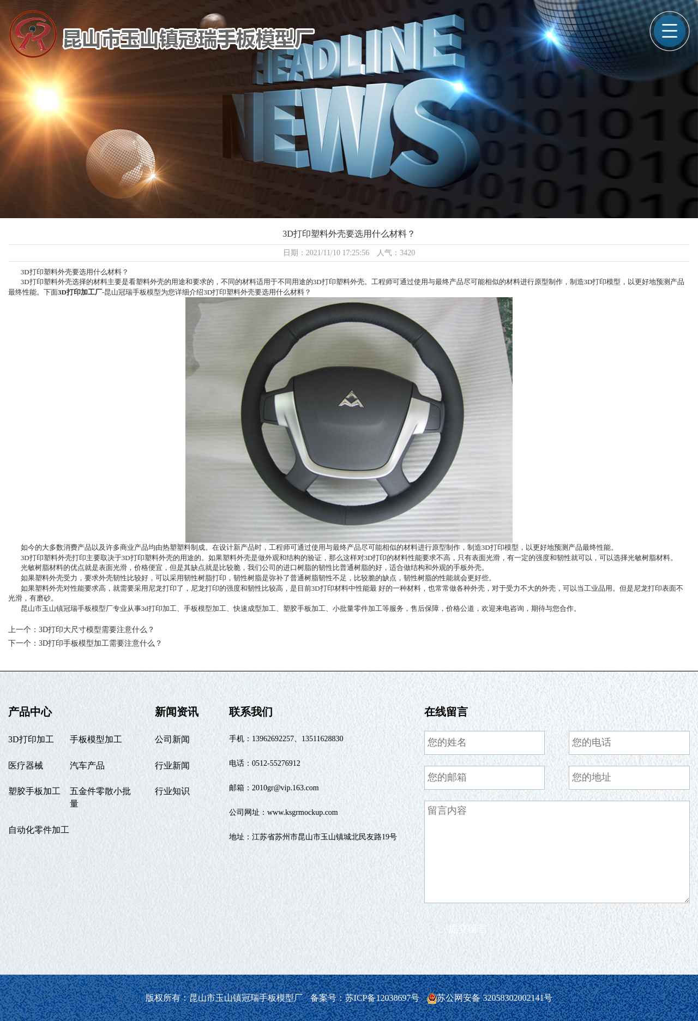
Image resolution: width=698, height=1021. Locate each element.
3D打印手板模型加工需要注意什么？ (101, 643)
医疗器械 (25, 765)
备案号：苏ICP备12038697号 (366, 997)
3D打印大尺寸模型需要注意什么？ (97, 630)
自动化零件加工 (38, 829)
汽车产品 (87, 765)
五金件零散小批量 (100, 797)
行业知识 (172, 791)
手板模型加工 (96, 739)
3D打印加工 (31, 739)
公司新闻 (172, 739)
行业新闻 (172, 765)
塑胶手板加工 (34, 791)
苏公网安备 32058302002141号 (489, 997)
